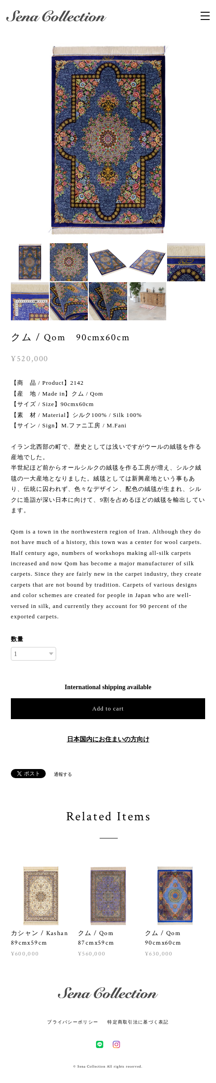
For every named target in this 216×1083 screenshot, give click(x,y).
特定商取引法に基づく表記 (137, 1021)
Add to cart (108, 708)
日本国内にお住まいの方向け (108, 739)
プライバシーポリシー (72, 1021)
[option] (108, 140)
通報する (63, 774)
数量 (17, 639)
